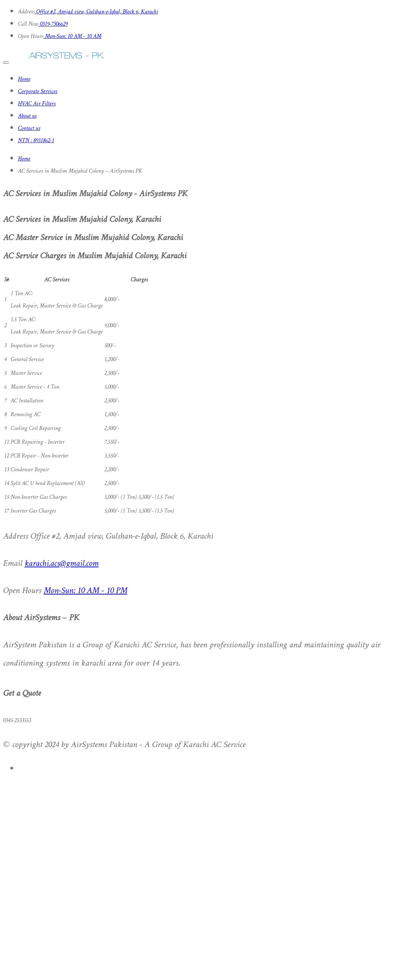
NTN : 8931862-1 (36, 141)
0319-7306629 (53, 24)
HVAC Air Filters (36, 104)
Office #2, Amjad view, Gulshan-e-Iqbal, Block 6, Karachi (96, 12)
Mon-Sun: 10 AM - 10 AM (73, 37)
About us (27, 116)
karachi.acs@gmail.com (62, 564)
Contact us (29, 128)
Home (24, 79)
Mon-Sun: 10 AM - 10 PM (85, 591)
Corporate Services (37, 92)
